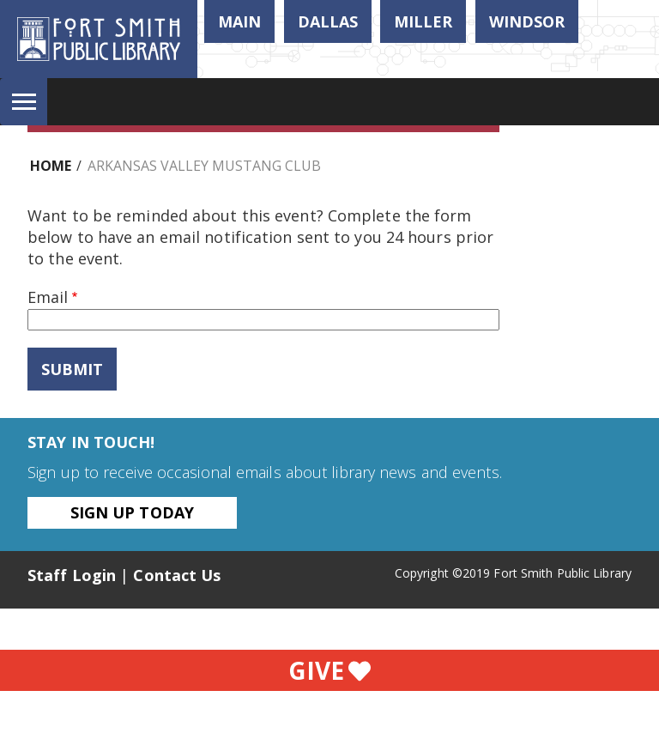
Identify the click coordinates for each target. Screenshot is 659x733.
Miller (423, 21)
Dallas (328, 21)
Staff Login (71, 575)
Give (329, 670)
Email (47, 297)
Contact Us (177, 575)
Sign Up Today (132, 512)
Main (239, 21)
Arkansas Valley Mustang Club (204, 165)
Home (50, 165)
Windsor (527, 21)
